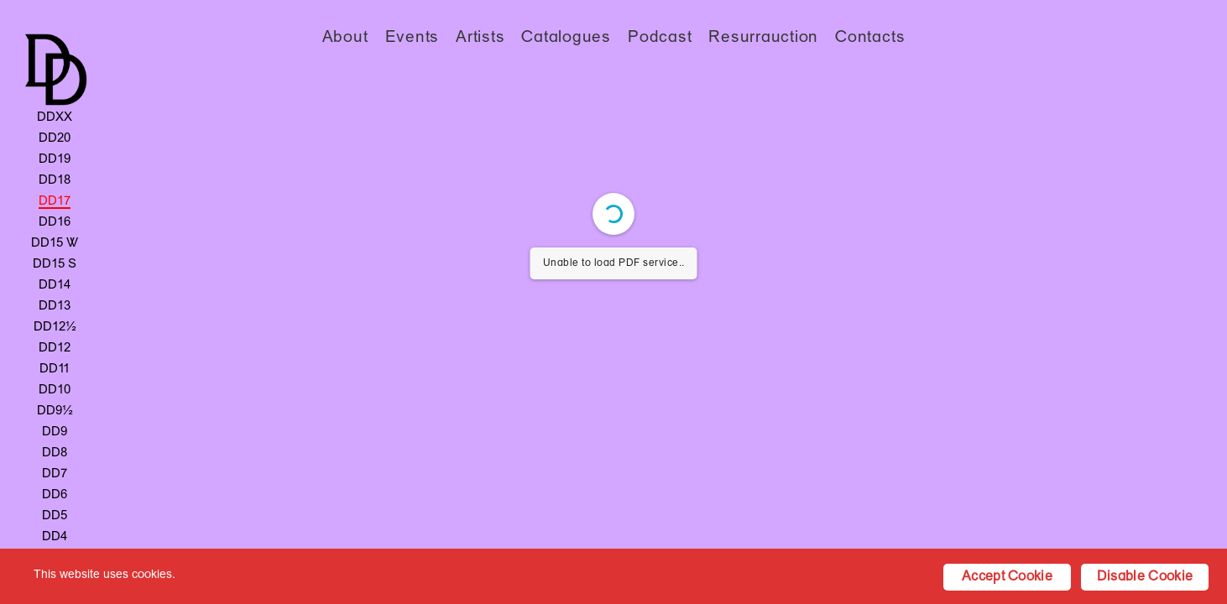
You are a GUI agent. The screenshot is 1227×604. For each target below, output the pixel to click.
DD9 (54, 432)
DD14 (54, 285)
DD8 (54, 453)
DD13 (54, 306)
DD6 (54, 495)
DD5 (54, 516)
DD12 (54, 348)
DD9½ (55, 411)
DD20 (54, 138)
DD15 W (54, 243)
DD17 (54, 201)
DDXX (54, 117)
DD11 (54, 369)
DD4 (54, 537)
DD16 (54, 222)
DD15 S (54, 264)
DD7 (54, 474)
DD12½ (55, 327)
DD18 (54, 180)
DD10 (54, 390)
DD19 (54, 159)
